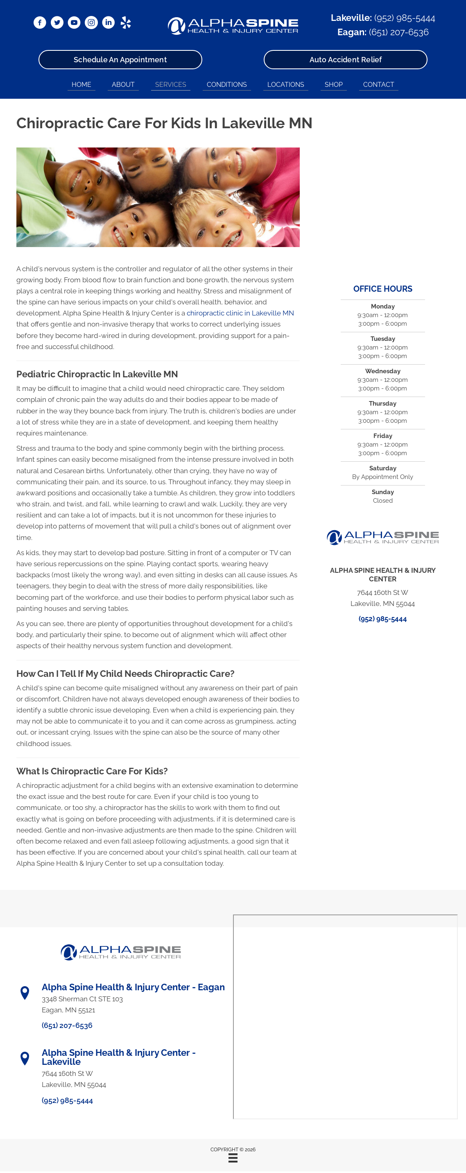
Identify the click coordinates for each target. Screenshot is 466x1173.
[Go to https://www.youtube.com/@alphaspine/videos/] (74, 24)
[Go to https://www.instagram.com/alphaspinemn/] (91, 24)
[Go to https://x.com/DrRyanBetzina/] (56, 24)
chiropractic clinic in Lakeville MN (240, 313)
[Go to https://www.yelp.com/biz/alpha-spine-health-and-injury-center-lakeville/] (125, 24)
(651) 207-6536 (399, 32)
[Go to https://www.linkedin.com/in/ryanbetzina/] (108, 24)
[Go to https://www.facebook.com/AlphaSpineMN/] (39, 24)
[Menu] (233, 1157)
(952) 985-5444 (404, 17)
